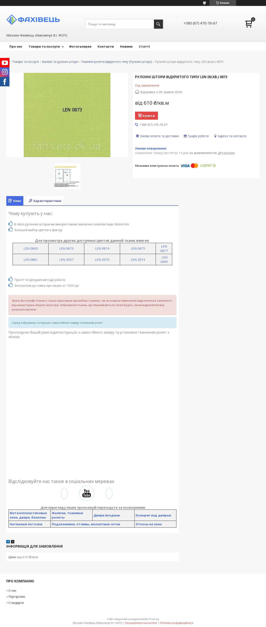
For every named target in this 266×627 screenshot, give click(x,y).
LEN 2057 (66, 259)
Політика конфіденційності (176, 623)
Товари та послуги (44, 46)
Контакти (106, 46)
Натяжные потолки (26, 524)
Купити (149, 116)
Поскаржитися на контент (141, 623)
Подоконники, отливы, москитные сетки (86, 524)
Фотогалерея (80, 46)
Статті (144, 46)
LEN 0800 (31, 248)
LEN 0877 (164, 248)
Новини (126, 46)
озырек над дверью (154, 515)
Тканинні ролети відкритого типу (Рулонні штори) (116, 62)
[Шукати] (158, 24)
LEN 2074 (138, 259)
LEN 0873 (66, 248)
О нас (12, 590)
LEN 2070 (102, 259)
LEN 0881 (31, 259)
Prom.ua (154, 619)
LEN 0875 (138, 248)
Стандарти (16, 603)
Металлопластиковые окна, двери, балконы (28, 515)
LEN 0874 (102, 248)
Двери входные (107, 515)
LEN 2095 (164, 259)
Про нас (15, 46)
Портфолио (16, 597)
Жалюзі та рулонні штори (60, 62)
